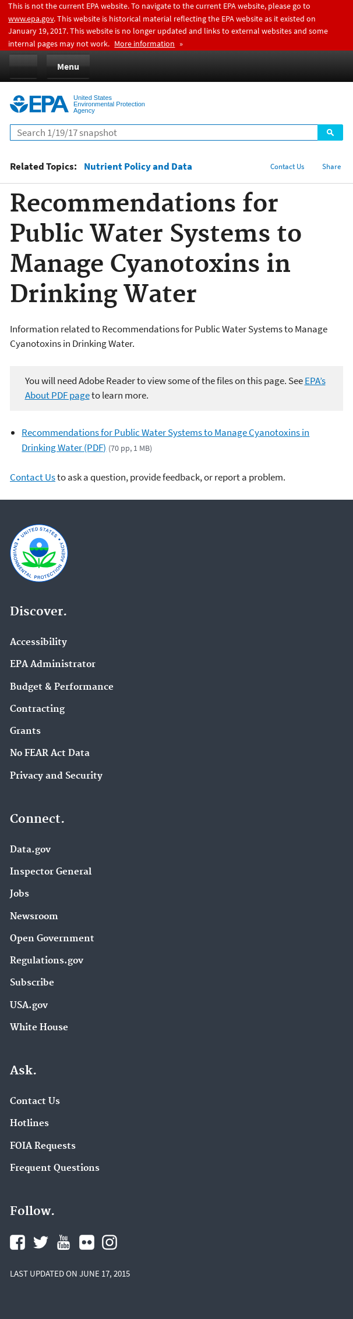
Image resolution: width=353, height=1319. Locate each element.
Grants (25, 731)
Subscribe (32, 983)
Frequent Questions (55, 1168)
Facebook (17, 1242)
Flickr (86, 1242)
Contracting (37, 709)
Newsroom (34, 917)
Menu (68, 66)
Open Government (52, 939)
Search (330, 132)
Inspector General (50, 872)
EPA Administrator (53, 665)
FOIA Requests (43, 1146)
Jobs (19, 894)
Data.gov (30, 850)
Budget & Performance (62, 687)
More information (144, 43)
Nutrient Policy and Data (138, 166)
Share (331, 166)
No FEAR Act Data (50, 753)
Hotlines (29, 1124)
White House (39, 1028)
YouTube (63, 1242)
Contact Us (287, 166)
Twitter (40, 1242)
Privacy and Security (56, 776)
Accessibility (38, 642)
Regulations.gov (46, 961)
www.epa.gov (31, 18)
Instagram (109, 1242)
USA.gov (29, 1006)
